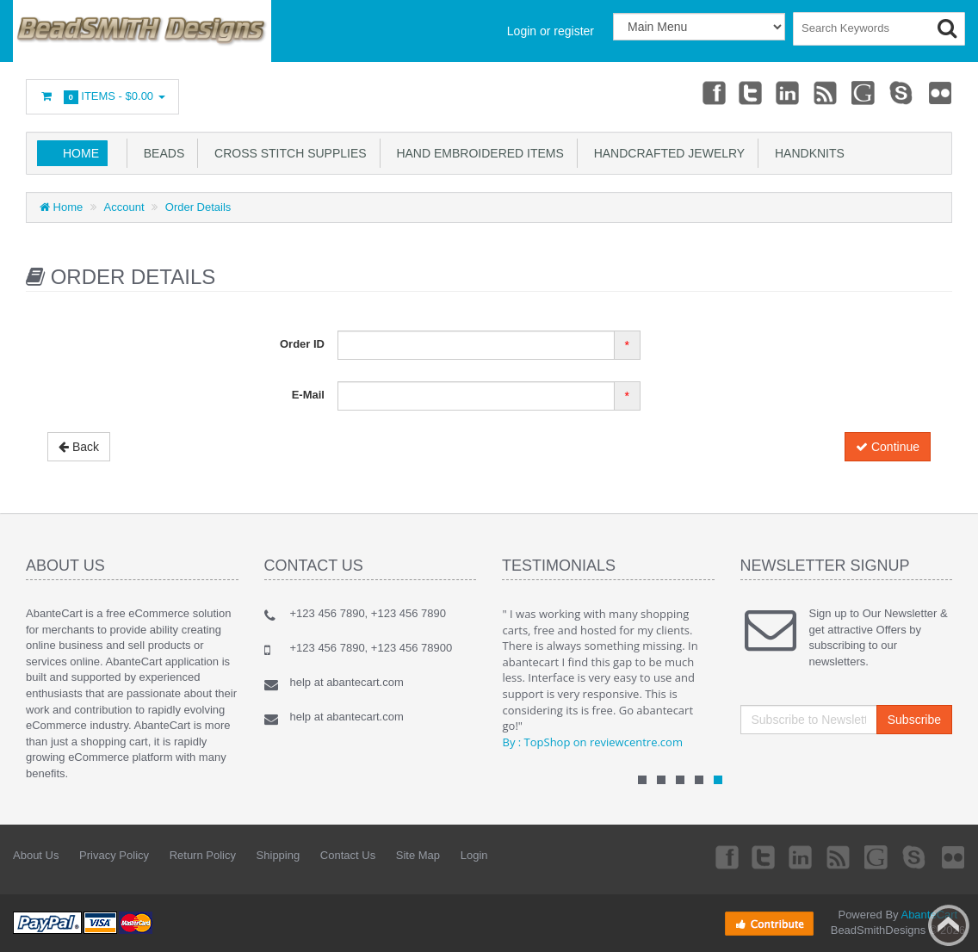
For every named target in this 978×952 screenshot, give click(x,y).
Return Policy (203, 855)
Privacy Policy (114, 855)
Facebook (709, 92)
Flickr (940, 92)
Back (79, 447)
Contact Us (347, 855)
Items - (102, 97)
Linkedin (787, 92)
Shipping (278, 855)
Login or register (550, 31)
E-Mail (308, 394)
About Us (36, 855)
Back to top (949, 925)
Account (124, 207)
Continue (887, 447)
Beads (160, 153)
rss (825, 92)
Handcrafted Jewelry (666, 153)
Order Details (198, 207)
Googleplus (863, 92)
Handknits (806, 153)
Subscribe (914, 719)
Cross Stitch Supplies (286, 153)
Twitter (748, 92)
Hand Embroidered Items (477, 153)
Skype (901, 92)
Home (81, 153)
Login (474, 855)
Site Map (418, 855)
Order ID (302, 343)
